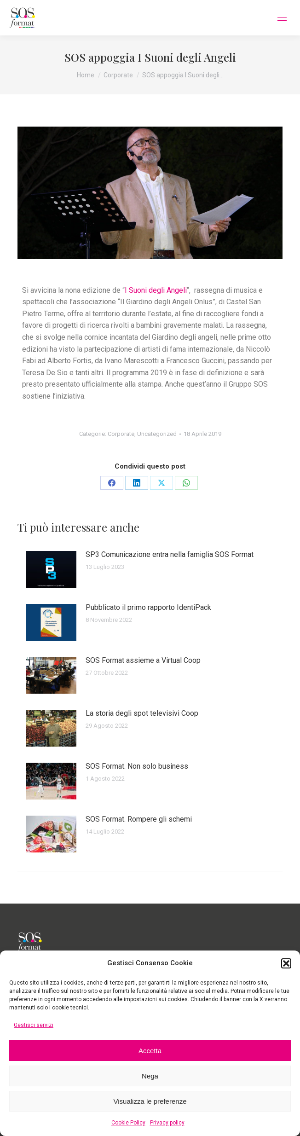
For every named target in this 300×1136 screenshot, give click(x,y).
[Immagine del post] (51, 569)
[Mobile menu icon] (282, 17)
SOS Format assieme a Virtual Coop (143, 660)
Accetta (150, 1051)
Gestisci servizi (33, 1025)
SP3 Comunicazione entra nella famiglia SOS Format (170, 554)
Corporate (121, 433)
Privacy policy (167, 1122)
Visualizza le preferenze (150, 1101)
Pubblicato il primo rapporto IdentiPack (148, 607)
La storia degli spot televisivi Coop (142, 713)
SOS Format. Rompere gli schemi (139, 819)
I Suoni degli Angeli (156, 290)
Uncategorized (157, 433)
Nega (150, 1076)
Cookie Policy (128, 1122)
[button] (286, 963)
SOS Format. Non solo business (137, 766)
